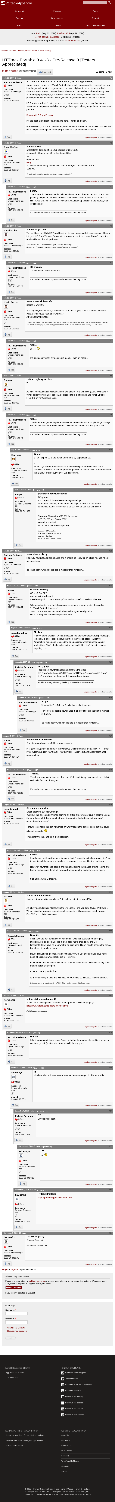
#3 (111, 186)
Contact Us (65, 1466)
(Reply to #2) (31, 187)
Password (10, 1319)
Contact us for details (14, 1446)
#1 (111, 78)
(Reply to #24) (38, 1068)
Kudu (38, 33)
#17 (110, 736)
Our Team (65, 1440)
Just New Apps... (12, 1378)
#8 (111, 376)
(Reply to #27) (42, 1190)
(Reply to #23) (34, 1033)
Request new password (17, 1331)
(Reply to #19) (34, 851)
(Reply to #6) (31, 341)
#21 (110, 892)
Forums (19, 18)
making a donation (37, 1281)
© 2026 (28, 1489)
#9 (111, 414)
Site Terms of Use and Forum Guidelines (73, 1489)
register (14, 71)
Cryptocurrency (84, 1494)
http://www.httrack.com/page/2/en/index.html (47, 1006)
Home (4, 51)
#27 (110, 1146)
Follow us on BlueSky (72, 1396)
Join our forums (69, 1378)
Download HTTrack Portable (40, 115)
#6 (111, 298)
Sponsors (65, 1456)
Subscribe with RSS (71, 1390)
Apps (95, 11)
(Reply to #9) (35, 450)
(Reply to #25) (42, 1111)
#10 (110, 450)
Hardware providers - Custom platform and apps (25, 1435)
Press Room (66, 1446)
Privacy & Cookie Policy (43, 1489)
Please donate (72, 40)
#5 (111, 263)
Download (19, 11)
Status (63, 1471)
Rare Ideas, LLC (44, 1492)
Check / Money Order (68, 1494)
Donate (57, 25)
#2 (111, 143)
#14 (110, 628)
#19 (110, 805)
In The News (66, 1451)
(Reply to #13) (36, 628)
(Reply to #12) (32, 586)
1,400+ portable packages (46, 37)
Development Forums (27, 51)
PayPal (55, 1494)
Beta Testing (45, 51)
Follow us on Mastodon (72, 1414)
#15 (110, 662)
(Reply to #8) (31, 415)
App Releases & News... (16, 1372)
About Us (65, 1435)
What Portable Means (70, 1461)
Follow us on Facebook (72, 1402)
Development (57, 18)
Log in (5, 71)
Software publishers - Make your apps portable (24, 1440)
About (19, 25)
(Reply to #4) (31, 263)
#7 (111, 340)
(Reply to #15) (44, 698)
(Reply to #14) (41, 662)
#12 (110, 551)
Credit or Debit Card (43, 1494)
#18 (110, 769)
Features (57, 11)
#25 (110, 1067)
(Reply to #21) (33, 931)
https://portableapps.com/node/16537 (55, 1197)
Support (95, 18)
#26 (110, 1111)
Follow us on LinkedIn (72, 1408)
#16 (110, 697)
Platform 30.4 (63, 33)
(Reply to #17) (32, 770)
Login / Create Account (95, 25)
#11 (110, 489)
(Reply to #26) (46, 1147)
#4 (111, 226)
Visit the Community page (73, 1372)
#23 (110, 995)
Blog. (29, 162)
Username (10, 1310)
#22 (110, 931)
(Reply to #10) (38, 490)
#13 (110, 585)
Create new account (15, 1328)
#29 (110, 1233)
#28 (110, 1189)
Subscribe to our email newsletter (76, 1384)
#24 (110, 1032)
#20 (110, 850)
